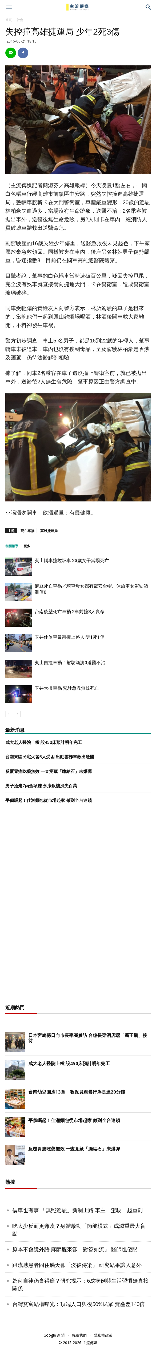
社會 (20, 20)
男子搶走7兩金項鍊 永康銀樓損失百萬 (41, 785)
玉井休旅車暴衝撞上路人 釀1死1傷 (70, 637)
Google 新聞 (54, 1335)
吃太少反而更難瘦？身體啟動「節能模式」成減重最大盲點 (79, 1229)
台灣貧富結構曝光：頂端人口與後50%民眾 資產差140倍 (78, 1304)
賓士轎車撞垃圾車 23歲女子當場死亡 (72, 560)
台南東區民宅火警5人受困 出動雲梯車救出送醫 (49, 756)
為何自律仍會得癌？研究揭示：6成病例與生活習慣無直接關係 (80, 1284)
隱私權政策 (103, 1335)
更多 (27, 546)
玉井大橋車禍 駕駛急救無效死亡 (67, 688)
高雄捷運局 (49, 530)
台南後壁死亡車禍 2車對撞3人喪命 (70, 611)
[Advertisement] (78, 907)
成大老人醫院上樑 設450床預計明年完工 (43, 742)
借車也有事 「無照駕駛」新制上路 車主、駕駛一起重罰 (77, 1210)
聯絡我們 (79, 1335)
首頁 (8, 20)
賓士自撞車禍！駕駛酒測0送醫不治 (70, 662)
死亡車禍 (27, 530)
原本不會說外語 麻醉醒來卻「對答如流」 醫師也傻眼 (75, 1249)
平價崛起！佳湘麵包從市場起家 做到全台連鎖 (48, 800)
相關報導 (11, 546)
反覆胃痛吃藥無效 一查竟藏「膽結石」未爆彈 (48, 771)
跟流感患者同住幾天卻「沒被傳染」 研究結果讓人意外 (77, 1265)
